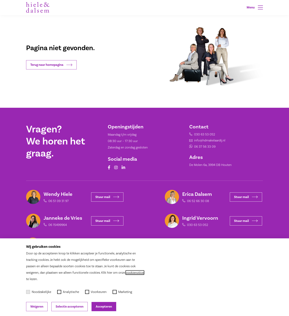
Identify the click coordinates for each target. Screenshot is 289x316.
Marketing (122, 292)
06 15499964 (56, 225)
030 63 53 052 (204, 134)
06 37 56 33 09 (205, 146)
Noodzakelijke (38, 292)
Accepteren (104, 307)
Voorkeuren (96, 292)
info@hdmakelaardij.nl (209, 140)
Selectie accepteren (69, 307)
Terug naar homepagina (51, 65)
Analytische (68, 292)
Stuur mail (106, 197)
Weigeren (36, 307)
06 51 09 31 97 (57, 201)
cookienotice (135, 272)
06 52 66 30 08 (196, 201)
